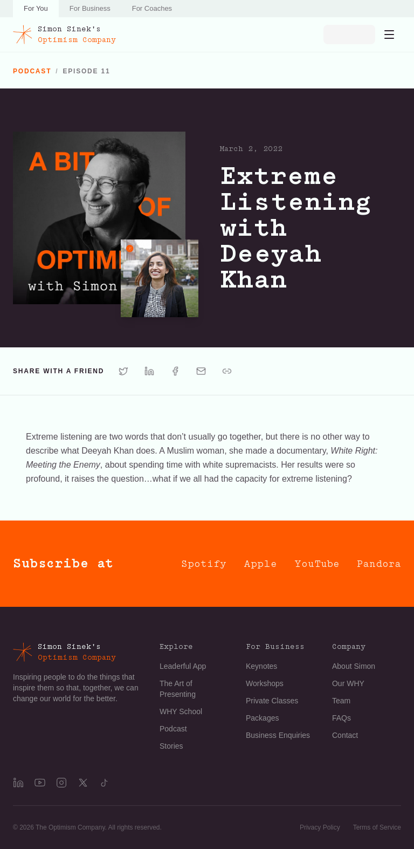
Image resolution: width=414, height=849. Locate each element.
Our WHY (348, 683)
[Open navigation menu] (389, 34)
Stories (171, 746)
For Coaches (152, 8)
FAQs (341, 718)
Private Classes (272, 700)
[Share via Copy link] (227, 371)
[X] (83, 782)
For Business (90, 8)
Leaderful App (183, 666)
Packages (262, 718)
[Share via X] (123, 371)
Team (341, 700)
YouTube (317, 564)
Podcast (173, 728)
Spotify (203, 564)
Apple (260, 564)
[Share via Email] (201, 371)
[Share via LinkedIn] (149, 371)
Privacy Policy (320, 827)
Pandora (379, 564)
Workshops (265, 683)
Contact (345, 735)
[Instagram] (61, 782)
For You (36, 8)
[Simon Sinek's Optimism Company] (64, 34)
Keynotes (261, 666)
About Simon (353, 666)
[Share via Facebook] (175, 371)
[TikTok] (104, 782)
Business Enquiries (278, 735)
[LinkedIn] (18, 782)
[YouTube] (39, 782)
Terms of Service (377, 827)
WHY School (181, 711)
